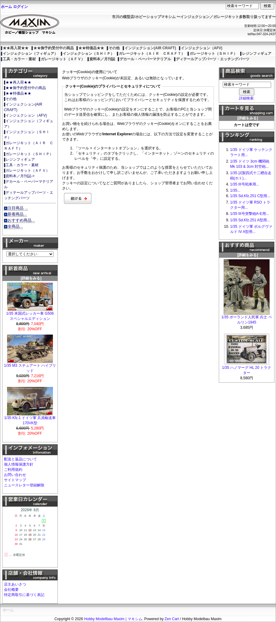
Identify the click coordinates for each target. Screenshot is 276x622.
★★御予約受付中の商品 (53, 48)
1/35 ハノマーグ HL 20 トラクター (246, 368)
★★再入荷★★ (15, 48)
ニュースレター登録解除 (24, 485)
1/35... (235, 190)
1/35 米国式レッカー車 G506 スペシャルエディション (30, 314)
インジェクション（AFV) (201, 48)
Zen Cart (172, 619)
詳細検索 (246, 98)
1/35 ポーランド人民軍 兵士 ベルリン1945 (246, 317)
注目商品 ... (18, 208)
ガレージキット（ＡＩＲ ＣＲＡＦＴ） (152, 53)
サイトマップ (15, 480)
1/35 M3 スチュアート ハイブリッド (30, 366)
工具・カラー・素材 (19, 59)
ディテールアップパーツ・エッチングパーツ (212, 59)
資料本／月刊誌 (102, 59)
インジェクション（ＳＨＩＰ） (88, 53)
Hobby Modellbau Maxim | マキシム (113, 619)
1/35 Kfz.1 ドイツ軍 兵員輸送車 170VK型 (30, 418)
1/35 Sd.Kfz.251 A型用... (250, 220)
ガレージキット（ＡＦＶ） (63, 59)
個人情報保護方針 (18, 464)
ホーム (6, 7)
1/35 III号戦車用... (244, 184)
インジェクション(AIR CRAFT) (150, 48)
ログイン (20, 7)
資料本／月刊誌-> (20, 176)
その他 (114, 48)
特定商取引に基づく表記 (24, 595)
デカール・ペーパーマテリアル (145, 59)
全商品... (15, 226)
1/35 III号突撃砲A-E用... (249, 214)
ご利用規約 (13, 469)
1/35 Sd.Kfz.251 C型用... (250, 196)
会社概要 (11, 589)
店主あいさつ (15, 584)
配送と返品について (20, 459)
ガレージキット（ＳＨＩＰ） (213, 53)
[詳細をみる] (30, 276)
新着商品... (17, 214)
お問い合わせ (15, 475)
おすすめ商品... (21, 220)
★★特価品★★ (91, 48)
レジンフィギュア (256, 53)
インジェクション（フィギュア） (30, 53)
